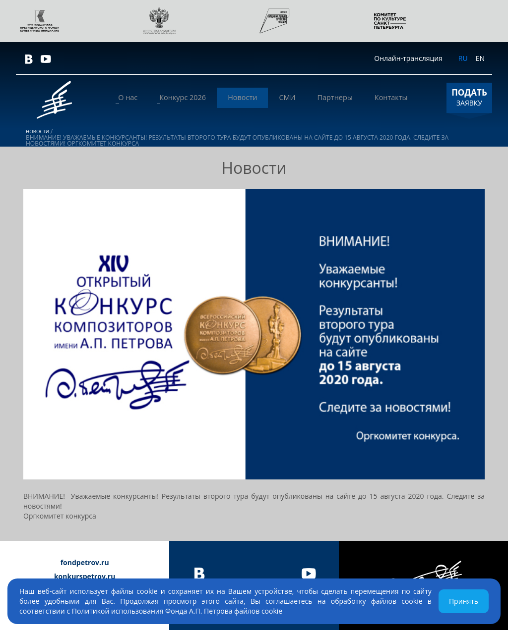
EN (480, 58)
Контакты (394, 97)
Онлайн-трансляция (408, 58)
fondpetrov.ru (85, 562)
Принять (463, 601)
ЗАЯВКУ (469, 97)
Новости (266, 97)
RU (463, 58)
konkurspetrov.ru (85, 576)
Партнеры (344, 97)
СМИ (304, 97)
